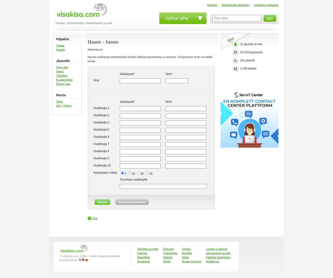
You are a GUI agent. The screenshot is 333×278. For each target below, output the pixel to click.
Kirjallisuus (212, 261)
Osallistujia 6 (101, 136)
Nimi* (169, 74)
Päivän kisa (63, 84)
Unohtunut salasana (266, 5)
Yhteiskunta (170, 253)
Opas (59, 101)
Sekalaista (143, 261)
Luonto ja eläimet (216, 249)
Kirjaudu (212, 5)
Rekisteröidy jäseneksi (235, 5)
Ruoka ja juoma (191, 261)
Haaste (60, 49)
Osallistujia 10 (102, 165)
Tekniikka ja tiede (147, 249)
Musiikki (187, 253)
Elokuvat (168, 249)
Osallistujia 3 (101, 115)
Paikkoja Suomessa (218, 257)
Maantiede (143, 257)
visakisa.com (81, 11)
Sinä (96, 80)
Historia (167, 257)
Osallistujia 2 (101, 108)
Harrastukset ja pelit (218, 253)
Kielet (185, 257)
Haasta (102, 202)
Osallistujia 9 (101, 158)
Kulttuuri (142, 253)
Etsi (270, 18)
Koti (94, 218)
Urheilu (186, 249)
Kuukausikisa (64, 79)
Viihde (166, 261)
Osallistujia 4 (101, 122)
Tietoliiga (61, 75)
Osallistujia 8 (101, 151)
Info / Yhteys (64, 105)
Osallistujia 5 (101, 129)
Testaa (60, 45)
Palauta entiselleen (132, 202)
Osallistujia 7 (101, 144)
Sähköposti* (127, 74)
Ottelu (60, 71)
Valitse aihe (177, 18)
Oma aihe (62, 67)
